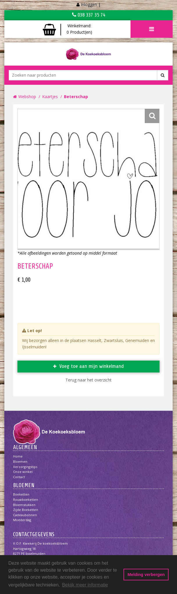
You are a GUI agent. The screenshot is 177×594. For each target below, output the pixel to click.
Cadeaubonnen (25, 515)
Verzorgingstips (25, 467)
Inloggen (89, 4)
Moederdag (22, 520)
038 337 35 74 (88, 15)
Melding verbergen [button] (146, 574)
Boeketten (21, 494)
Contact (19, 477)
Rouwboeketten (25, 499)
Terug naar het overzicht (88, 380)
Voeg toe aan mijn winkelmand (91, 366)
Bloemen (20, 461)
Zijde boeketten (25, 509)
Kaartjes (50, 96)
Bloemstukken (24, 505)
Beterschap (76, 96)
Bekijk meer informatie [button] (85, 584)
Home (18, 456)
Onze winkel (23, 471)
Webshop (27, 96)
